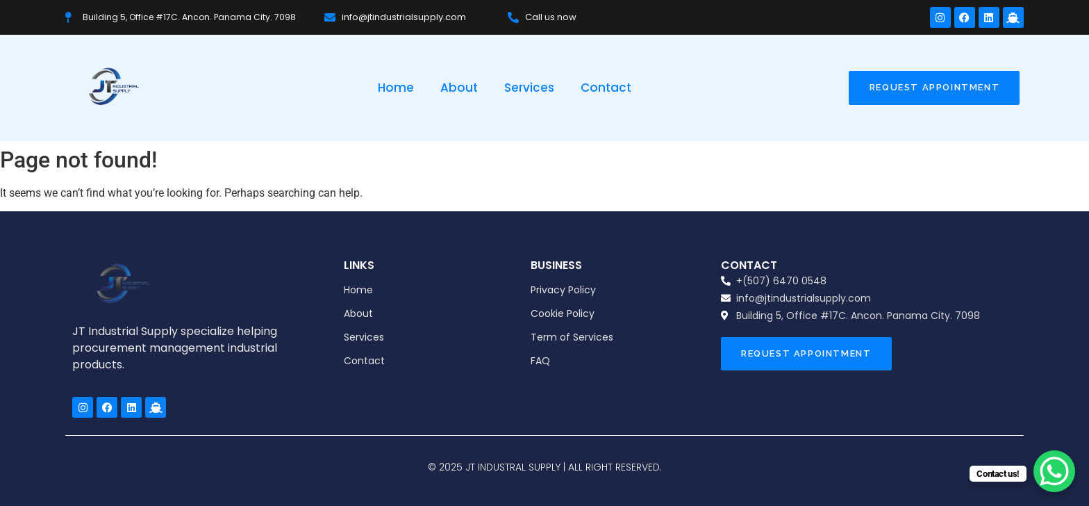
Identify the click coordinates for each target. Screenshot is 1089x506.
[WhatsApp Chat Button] (1054, 471)
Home (396, 87)
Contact (606, 87)
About (459, 87)
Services (529, 87)
